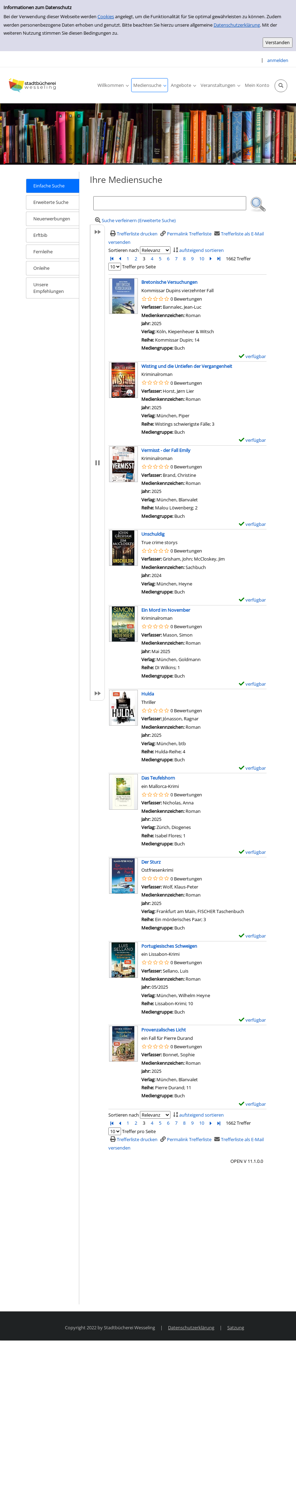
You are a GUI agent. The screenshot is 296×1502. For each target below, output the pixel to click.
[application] (112, 85)
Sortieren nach (123, 250)
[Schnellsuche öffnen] (281, 86)
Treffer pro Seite (139, 266)
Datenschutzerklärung (237, 25)
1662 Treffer (238, 258)
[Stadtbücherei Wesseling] (33, 85)
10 (201, 258)
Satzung (235, 1327)
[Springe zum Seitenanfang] (280, 1486)
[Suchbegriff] (170, 203)
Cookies (105, 16)
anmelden (277, 60)
